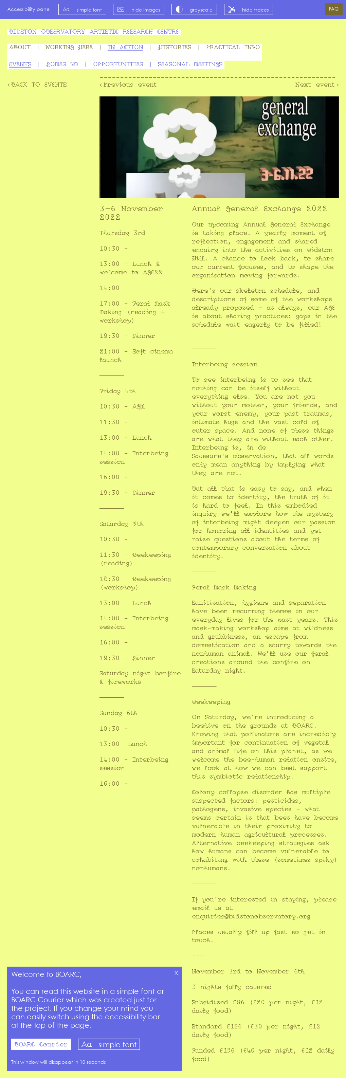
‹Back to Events (37, 85)
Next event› (317, 85)
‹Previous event (128, 85)
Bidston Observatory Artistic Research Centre (94, 32)
